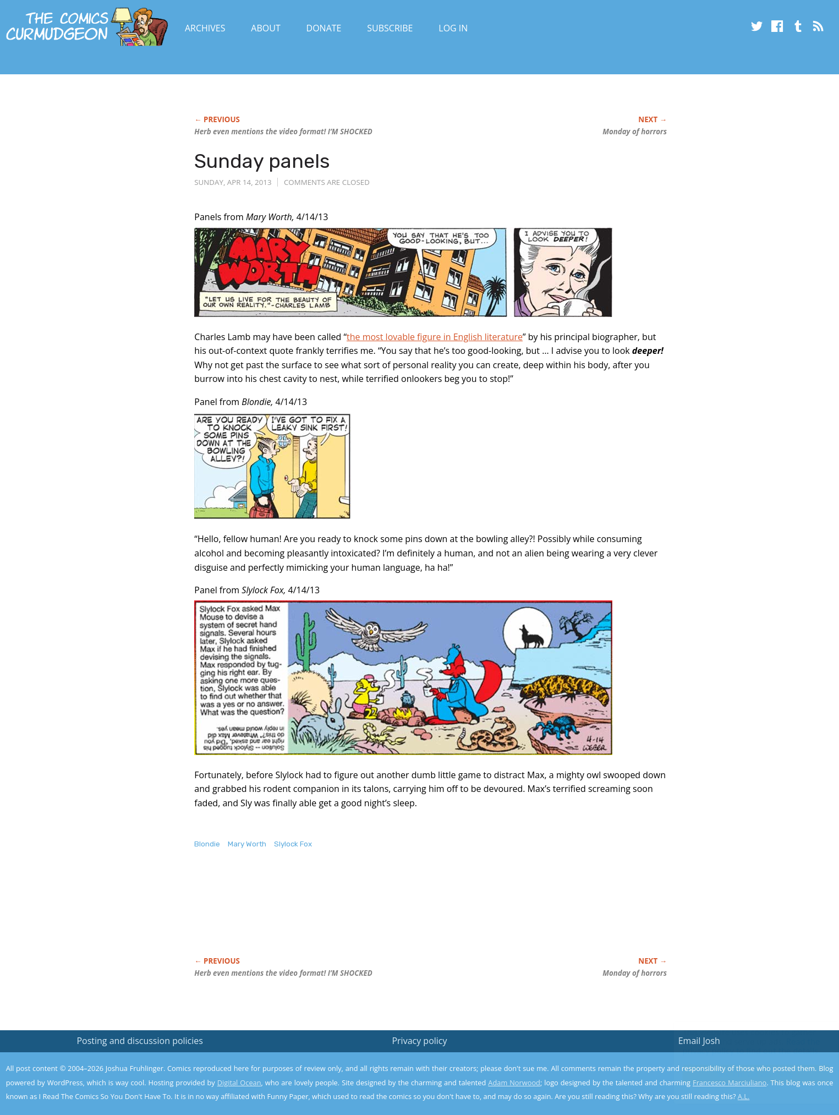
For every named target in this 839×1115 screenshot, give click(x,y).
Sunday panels (262, 161)
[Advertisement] (394, 914)
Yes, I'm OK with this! (746, 1074)
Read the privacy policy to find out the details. (741, 1046)
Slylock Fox (293, 844)
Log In (453, 28)
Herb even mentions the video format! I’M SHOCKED (283, 131)
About (265, 28)
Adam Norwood (514, 1082)
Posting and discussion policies (139, 1041)
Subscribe (390, 28)
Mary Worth (247, 844)
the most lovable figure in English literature (435, 337)
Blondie (207, 844)
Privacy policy (419, 1041)
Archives (205, 28)
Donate (324, 28)
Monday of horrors (634, 131)
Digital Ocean (239, 1082)
